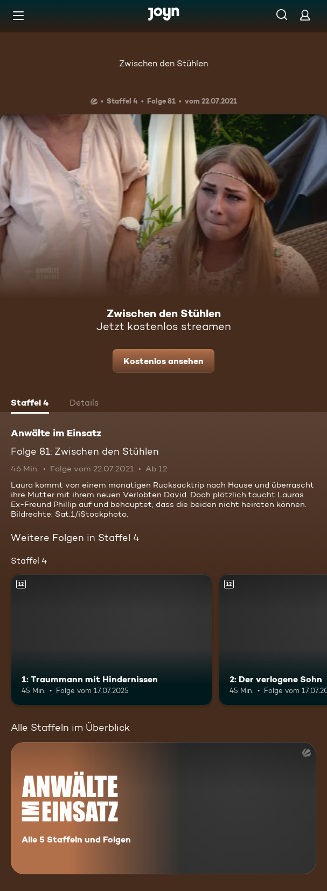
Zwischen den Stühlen (163, 63)
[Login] (304, 14)
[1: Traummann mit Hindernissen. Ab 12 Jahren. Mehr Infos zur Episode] (111, 639)
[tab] (30, 404)
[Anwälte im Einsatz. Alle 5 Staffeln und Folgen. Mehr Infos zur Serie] (163, 808)
